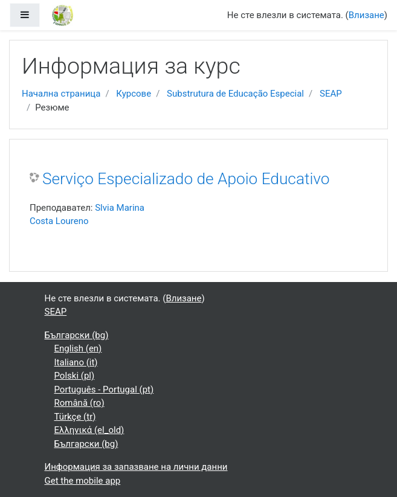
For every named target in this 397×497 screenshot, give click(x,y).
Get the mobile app (83, 480)
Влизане (366, 15)
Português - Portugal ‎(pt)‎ (104, 389)
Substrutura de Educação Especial (235, 93)
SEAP (331, 93)
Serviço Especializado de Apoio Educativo (185, 179)
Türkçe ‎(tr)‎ (75, 416)
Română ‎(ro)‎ (79, 402)
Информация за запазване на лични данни (136, 466)
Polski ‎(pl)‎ (74, 375)
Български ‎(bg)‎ (77, 335)
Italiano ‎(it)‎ (76, 362)
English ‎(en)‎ (78, 348)
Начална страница (61, 93)
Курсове (133, 93)
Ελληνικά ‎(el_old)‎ (89, 430)
